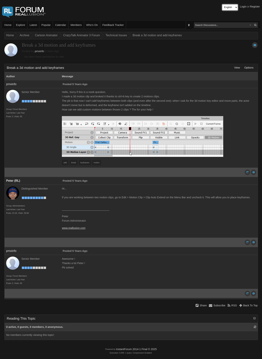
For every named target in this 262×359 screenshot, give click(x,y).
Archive (24, 35)
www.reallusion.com (74, 228)
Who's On (92, 25)
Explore (20, 25)
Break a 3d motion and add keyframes (157, 35)
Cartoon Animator (46, 35)
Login (243, 6)
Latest (33, 25)
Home (8, 25)
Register (255, 6)
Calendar (60, 25)
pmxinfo (39, 51)
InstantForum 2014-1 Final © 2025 (136, 349)
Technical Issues (116, 35)
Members (76, 25)
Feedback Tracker (113, 25)
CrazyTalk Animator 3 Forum (81, 35)
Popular (46, 25)
